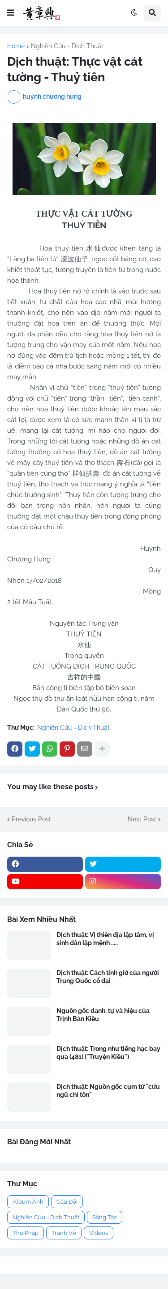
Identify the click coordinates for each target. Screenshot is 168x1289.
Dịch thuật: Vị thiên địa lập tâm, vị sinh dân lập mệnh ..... (105, 938)
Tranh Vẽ (64, 1233)
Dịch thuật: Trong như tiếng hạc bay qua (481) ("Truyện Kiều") (108, 1052)
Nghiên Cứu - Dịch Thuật (67, 46)
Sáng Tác (104, 1217)
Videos (98, 1233)
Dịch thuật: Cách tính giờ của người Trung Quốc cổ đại (107, 976)
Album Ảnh (28, 1201)
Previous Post (31, 819)
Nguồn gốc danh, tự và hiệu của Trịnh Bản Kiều (103, 1014)
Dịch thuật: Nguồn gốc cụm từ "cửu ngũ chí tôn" (108, 1090)
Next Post (142, 819)
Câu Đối (67, 1201)
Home (16, 46)
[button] (11, 13)
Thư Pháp (26, 1233)
